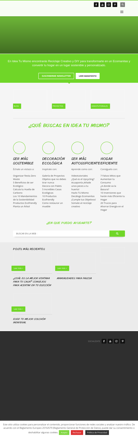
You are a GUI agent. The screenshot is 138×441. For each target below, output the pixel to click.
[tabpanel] (69, 27)
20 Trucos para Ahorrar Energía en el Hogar (112, 206)
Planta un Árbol (21, 206)
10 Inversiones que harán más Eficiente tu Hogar (113, 196)
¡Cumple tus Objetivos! (83, 199)
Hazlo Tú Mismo (80, 192)
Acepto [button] (64, 432)
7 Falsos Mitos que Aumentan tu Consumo (111, 179)
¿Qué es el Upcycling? (82, 179)
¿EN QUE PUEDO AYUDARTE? (69, 223)
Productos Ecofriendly (25, 202)
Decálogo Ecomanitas (82, 196)
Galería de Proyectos (53, 175)
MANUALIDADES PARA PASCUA (74, 278)
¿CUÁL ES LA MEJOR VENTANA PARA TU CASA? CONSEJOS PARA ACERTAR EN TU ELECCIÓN (32, 282)
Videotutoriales (79, 175)
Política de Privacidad (97, 432)
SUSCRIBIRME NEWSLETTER (56, 75)
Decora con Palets (52, 185)
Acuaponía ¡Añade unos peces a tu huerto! (81, 186)
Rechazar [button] (77, 432)
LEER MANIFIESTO (88, 76)
